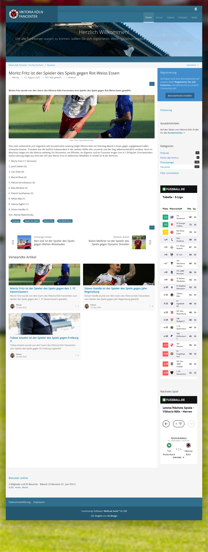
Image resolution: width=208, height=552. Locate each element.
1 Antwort (71, 77)
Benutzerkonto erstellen (180, 95)
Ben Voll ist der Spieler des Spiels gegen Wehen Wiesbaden (54, 242)
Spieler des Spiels (32, 221)
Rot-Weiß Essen (65, 221)
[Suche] (195, 9)
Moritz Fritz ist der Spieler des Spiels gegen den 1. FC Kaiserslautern (43, 290)
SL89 (11, 487)
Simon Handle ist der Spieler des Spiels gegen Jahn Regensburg (115, 290)
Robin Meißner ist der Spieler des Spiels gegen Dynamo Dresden (109, 242)
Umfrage (15, 221)
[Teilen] (152, 84)
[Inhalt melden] (152, 228)
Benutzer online (18, 478)
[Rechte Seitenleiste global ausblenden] (193, 65)
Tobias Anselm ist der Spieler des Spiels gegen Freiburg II (44, 339)
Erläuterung (166, 110)
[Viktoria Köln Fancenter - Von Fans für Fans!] (32, 14)
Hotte (18, 487)
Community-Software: (104, 511)
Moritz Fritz (48, 221)
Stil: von (104, 515)
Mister (25, 487)
